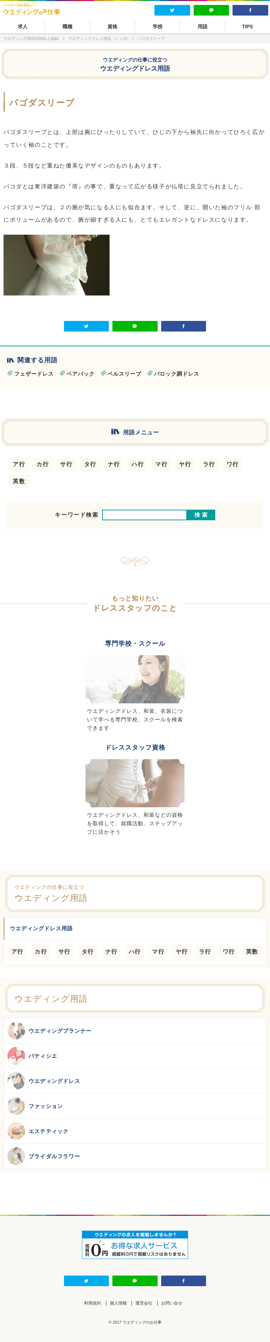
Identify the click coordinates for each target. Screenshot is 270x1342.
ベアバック (80, 374)
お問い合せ (171, 1303)
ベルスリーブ (124, 374)
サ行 (66, 464)
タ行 (90, 464)
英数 (19, 481)
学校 (158, 26)
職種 (67, 26)
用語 (202, 26)
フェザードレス (34, 374)
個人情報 (118, 1303)
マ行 (161, 464)
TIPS (247, 26)
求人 (23, 26)
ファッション (35, 1106)
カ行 (42, 464)
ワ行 (233, 464)
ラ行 (209, 464)
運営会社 (143, 1303)
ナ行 (114, 464)
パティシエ (32, 1056)
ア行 (19, 464)
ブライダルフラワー (43, 1156)
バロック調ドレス (176, 374)
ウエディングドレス (43, 1081)
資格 (112, 26)
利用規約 (92, 1303)
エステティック (38, 1131)
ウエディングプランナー (49, 1030)
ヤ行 (185, 464)
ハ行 (137, 464)
